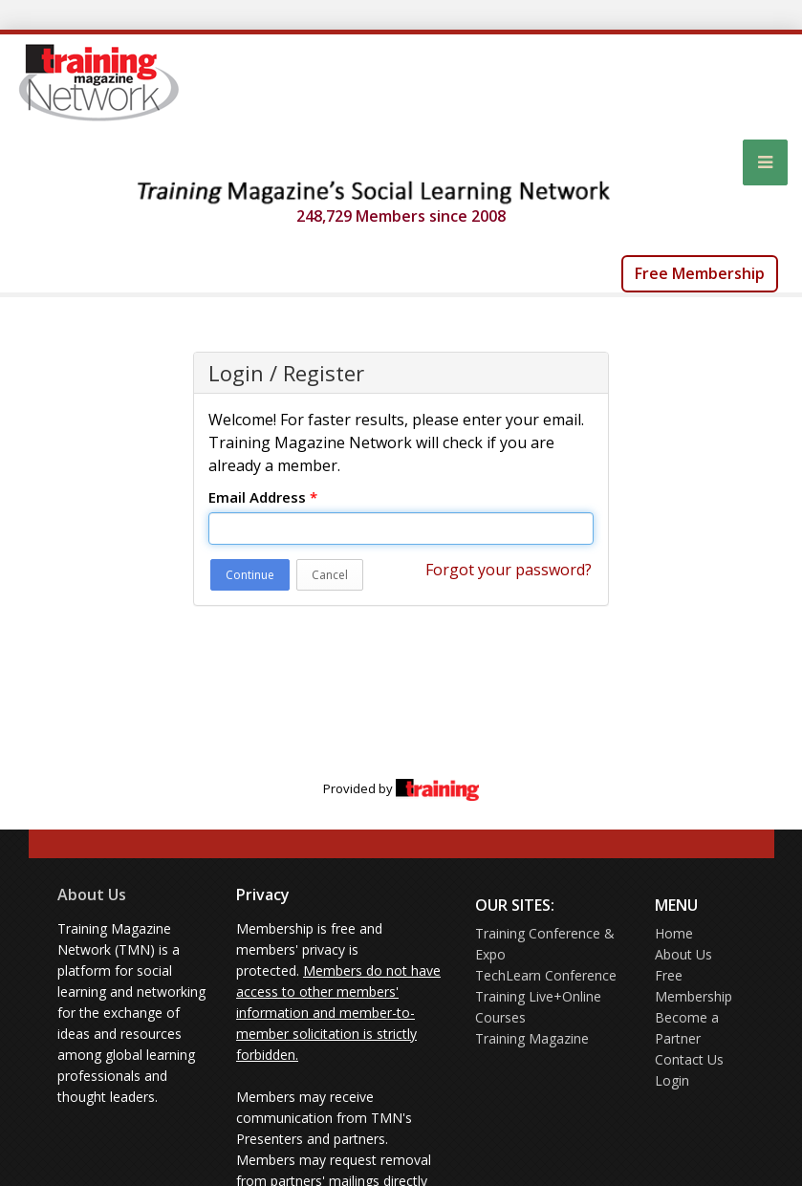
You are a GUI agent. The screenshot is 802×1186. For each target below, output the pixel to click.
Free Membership (700, 273)
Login (672, 1080)
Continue (250, 575)
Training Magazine (532, 1038)
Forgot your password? (508, 569)
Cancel (330, 575)
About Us (91, 894)
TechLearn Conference (546, 975)
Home (674, 933)
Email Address (262, 497)
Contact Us (689, 1059)
